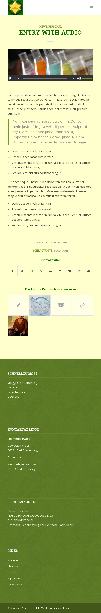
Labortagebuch (17, 392)
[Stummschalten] (79, 78)
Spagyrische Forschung (22, 383)
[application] (50, 78)
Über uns (13, 396)
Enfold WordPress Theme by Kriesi (51, 607)
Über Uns (13, 566)
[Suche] (83, 7)
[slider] (45, 78)
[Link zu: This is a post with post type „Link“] (82, 305)
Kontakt (12, 572)
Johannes (62, 242)
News (43, 26)
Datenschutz (15, 584)
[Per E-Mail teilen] (88, 271)
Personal (55, 26)
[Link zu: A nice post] (39, 305)
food (57, 250)
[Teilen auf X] (22, 271)
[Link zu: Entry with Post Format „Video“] (60, 305)
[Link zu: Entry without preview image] (18, 305)
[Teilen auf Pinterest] (41, 271)
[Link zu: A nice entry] (18, 326)
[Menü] (91, 7)
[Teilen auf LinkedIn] (50, 271)
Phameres (26, 607)
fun (65, 250)
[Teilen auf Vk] (69, 271)
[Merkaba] (42, 7)
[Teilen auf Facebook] (12, 271)
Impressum (14, 578)
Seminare (14, 387)
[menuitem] (83, 7)
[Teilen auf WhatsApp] (31, 271)
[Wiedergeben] (10, 78)
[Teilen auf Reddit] (79, 271)
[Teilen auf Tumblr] (60, 271)
